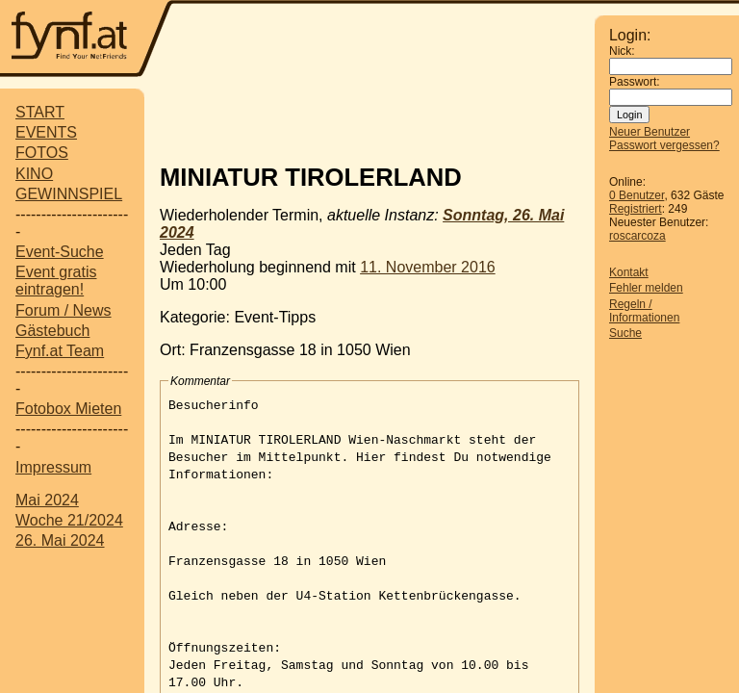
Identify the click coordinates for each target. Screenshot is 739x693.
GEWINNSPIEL (68, 194)
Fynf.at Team (59, 351)
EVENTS (46, 132)
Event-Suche (59, 252)
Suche (625, 333)
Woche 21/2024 (69, 520)
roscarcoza (637, 236)
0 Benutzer (636, 195)
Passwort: (634, 82)
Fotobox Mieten (68, 408)
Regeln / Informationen (644, 310)
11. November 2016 (428, 267)
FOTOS (41, 152)
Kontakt (629, 272)
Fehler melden (646, 288)
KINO (34, 174)
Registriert (635, 209)
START (39, 112)
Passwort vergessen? (664, 145)
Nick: (622, 51)
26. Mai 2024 (60, 540)
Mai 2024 (47, 500)
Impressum (53, 467)
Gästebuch (52, 330)
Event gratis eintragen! (55, 280)
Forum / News (63, 310)
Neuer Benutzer (649, 132)
